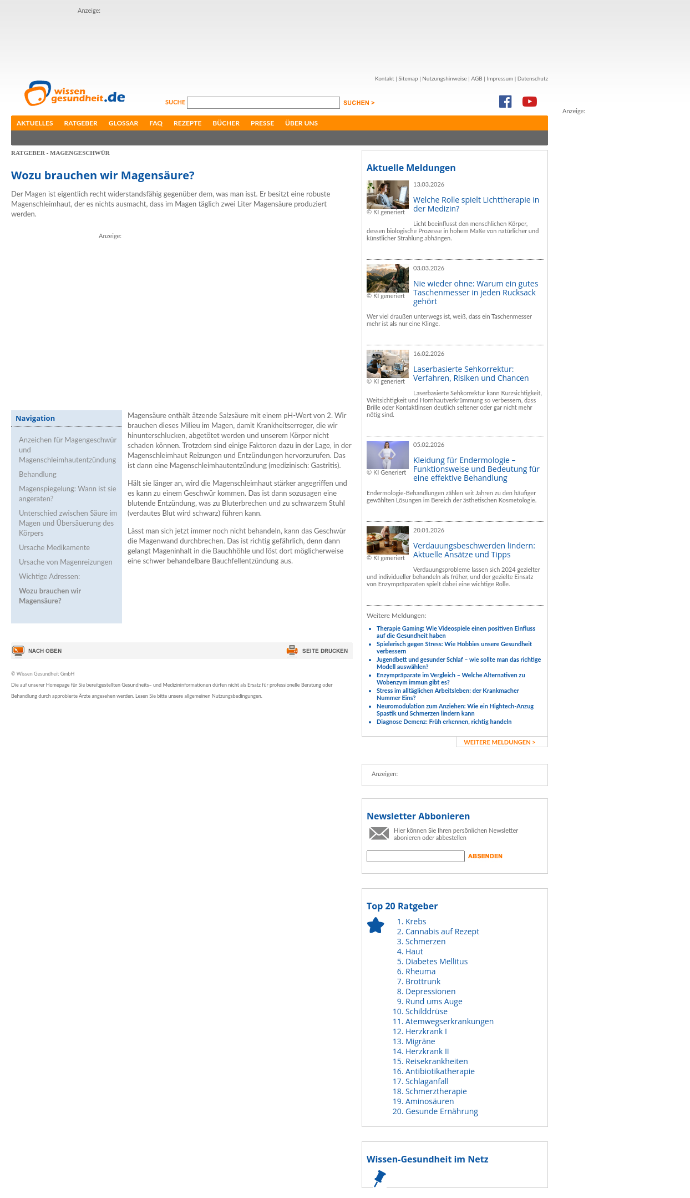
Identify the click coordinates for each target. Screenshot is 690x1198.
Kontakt (384, 78)
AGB (476, 78)
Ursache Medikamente (54, 547)
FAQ (156, 123)
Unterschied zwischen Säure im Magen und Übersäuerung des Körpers (68, 523)
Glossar (123, 123)
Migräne (420, 1041)
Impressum (499, 78)
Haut (414, 951)
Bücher (226, 123)
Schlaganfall (427, 1081)
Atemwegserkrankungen (449, 1021)
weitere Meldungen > (499, 742)
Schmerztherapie (436, 1091)
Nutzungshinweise (444, 78)
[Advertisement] (192, 318)
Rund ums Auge (434, 1001)
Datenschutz (533, 78)
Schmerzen (425, 941)
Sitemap (408, 78)
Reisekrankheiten (436, 1061)
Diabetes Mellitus (436, 961)
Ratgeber (81, 123)
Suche (176, 101)
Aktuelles (35, 123)
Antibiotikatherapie (440, 1071)
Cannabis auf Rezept (442, 931)
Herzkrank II (427, 1051)
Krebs (415, 921)
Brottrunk (422, 981)
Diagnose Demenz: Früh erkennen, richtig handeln (444, 721)
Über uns (301, 123)
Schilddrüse (426, 1011)
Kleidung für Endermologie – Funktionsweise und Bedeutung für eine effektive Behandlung (476, 469)
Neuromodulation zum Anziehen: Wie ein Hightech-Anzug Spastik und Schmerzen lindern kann (455, 709)
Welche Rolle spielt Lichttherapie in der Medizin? (476, 204)
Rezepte (187, 123)
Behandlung (38, 474)
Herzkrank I (426, 1031)
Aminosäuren (429, 1101)
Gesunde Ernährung (441, 1111)
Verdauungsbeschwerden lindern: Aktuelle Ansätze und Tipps (474, 550)
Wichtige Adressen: (49, 576)
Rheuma (420, 971)
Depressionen (430, 991)
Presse (262, 123)
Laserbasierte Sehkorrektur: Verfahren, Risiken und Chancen (471, 373)
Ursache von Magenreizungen (66, 561)
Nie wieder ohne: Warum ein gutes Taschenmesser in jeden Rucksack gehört (475, 292)
